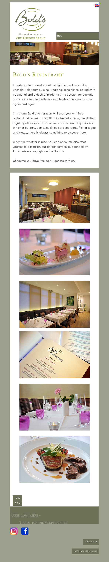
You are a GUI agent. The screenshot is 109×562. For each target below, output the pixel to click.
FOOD (18, 498)
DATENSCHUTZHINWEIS (85, 551)
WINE (17, 503)
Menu (59, 36)
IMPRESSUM (91, 542)
